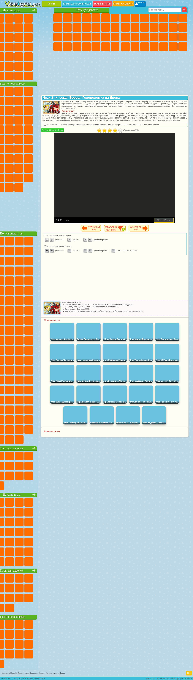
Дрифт (144, 46)
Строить (37, 75)
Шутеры (163, 46)
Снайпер (125, 37)
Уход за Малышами (77, 46)
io (18, 37)
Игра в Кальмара (9, 158)
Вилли (9, 90)
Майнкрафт (182, 17)
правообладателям (166, 678)
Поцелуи (115, 27)
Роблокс (9, 167)
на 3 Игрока (9, 66)
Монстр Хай (105, 17)
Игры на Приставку (47, 75)
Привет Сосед (28, 167)
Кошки (86, 27)
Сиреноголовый (28, 148)
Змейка (37, 56)
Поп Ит (28, 27)
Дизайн (86, 46)
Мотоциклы (144, 27)
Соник (47, 119)
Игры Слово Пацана (28, 177)
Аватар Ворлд (9, 177)
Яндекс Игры (18, 27)
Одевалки (96, 27)
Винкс (115, 46)
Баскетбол (47, 66)
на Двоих (47, 17)
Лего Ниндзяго (47, 90)
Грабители (173, 37)
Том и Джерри (37, 139)
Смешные (9, 37)
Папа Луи (57, 37)
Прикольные (47, 46)
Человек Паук (37, 129)
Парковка (125, 17)
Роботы (135, 37)
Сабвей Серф (28, 110)
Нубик (18, 167)
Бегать (173, 46)
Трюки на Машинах (28, 56)
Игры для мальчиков (77, 3)
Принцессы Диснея (57, 46)
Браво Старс (47, 148)
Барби (86, 17)
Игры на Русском (18, 46)
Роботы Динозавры (154, 37)
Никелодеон (18, 66)
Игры (51, 3)
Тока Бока (47, 167)
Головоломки (47, 56)
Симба (18, 177)
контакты (150, 678)
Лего (18, 110)
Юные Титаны (47, 139)
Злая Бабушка (9, 110)
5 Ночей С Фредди (9, 100)
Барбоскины (9, 129)
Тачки (28, 119)
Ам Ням (47, 110)
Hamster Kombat (28, 187)
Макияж (115, 37)
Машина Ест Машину (182, 37)
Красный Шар (28, 100)
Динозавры (37, 46)
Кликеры (47, 37)
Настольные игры (28, 448)
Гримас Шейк (18, 187)
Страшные (28, 37)
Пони (57, 17)
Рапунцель (77, 37)
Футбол (135, 17)
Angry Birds (37, 110)
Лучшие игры (28, 10)
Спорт (47, 27)
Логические (37, 37)
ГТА (125, 46)
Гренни (37, 158)
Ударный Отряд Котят (18, 129)
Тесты (96, 17)
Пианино (105, 46)
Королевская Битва (173, 17)
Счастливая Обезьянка (28, 139)
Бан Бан (47, 177)
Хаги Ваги (47, 158)
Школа (37, 66)
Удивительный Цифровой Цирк (37, 187)
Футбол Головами (18, 75)
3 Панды (18, 119)
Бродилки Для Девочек (115, 17)
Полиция (144, 37)
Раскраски (57, 27)
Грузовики (163, 27)
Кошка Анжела (67, 27)
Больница (86, 37)
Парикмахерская (105, 27)
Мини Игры (9, 56)
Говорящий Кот (37, 90)
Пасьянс (9, 46)
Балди (28, 158)
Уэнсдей (37, 177)
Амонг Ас (37, 148)
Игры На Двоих (69, 132)
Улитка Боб (18, 100)
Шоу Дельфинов (9, 119)
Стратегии (144, 17)
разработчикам (184, 678)
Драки (173, 27)
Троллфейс (37, 100)
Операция (105, 37)
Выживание (163, 37)
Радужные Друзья (37, 167)
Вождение (9, 75)
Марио (28, 129)
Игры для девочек (87, 10)
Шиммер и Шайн (18, 139)
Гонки (182, 27)
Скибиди (9, 187)
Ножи (28, 46)
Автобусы (154, 46)
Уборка (96, 46)
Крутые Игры (28, 66)
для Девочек (18, 17)
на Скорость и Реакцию (18, 56)
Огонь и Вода (77, 17)
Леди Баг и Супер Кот (47, 100)
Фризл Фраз (47, 129)
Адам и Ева (9, 139)
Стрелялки (182, 46)
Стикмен (154, 27)
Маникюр (96, 37)
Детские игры (29, 494)
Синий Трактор (9, 148)
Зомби (163, 17)
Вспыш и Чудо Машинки (37, 119)
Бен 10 (135, 46)
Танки (154, 17)
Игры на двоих (123, 3)
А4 (18, 158)
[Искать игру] (165, 3)
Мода (67, 46)
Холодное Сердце (77, 27)
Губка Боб (18, 90)
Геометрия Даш (37, 27)
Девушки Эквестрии (67, 17)
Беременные (67, 37)
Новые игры (102, 3)
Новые (9, 17)
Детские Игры (37, 17)
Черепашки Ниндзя (135, 27)
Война (28, 75)
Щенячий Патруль (28, 90)
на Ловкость (9, 27)
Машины (125, 27)
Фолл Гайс (18, 148)
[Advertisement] (29, 211)
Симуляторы (28, 17)
